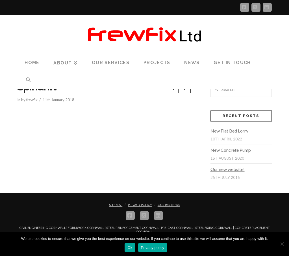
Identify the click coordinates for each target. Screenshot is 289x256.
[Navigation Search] (28, 79)
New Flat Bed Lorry (229, 130)
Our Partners (169, 205)
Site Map (115, 205)
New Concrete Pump (230, 150)
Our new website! (227, 169)
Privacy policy (152, 248)
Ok (129, 248)
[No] (282, 244)
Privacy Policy (140, 205)
